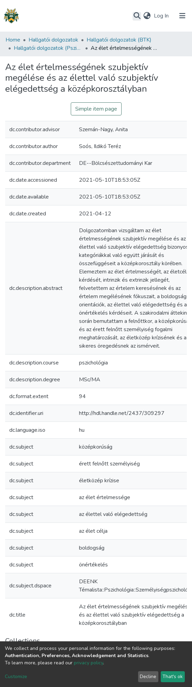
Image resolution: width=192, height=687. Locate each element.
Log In (162, 16)
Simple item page (96, 109)
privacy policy (88, 663)
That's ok (172, 676)
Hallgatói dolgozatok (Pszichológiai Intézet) (48, 48)
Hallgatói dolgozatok (53, 40)
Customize (16, 676)
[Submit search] (137, 16)
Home (12, 40)
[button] (147, 16)
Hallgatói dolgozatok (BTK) (119, 40)
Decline (148, 676)
